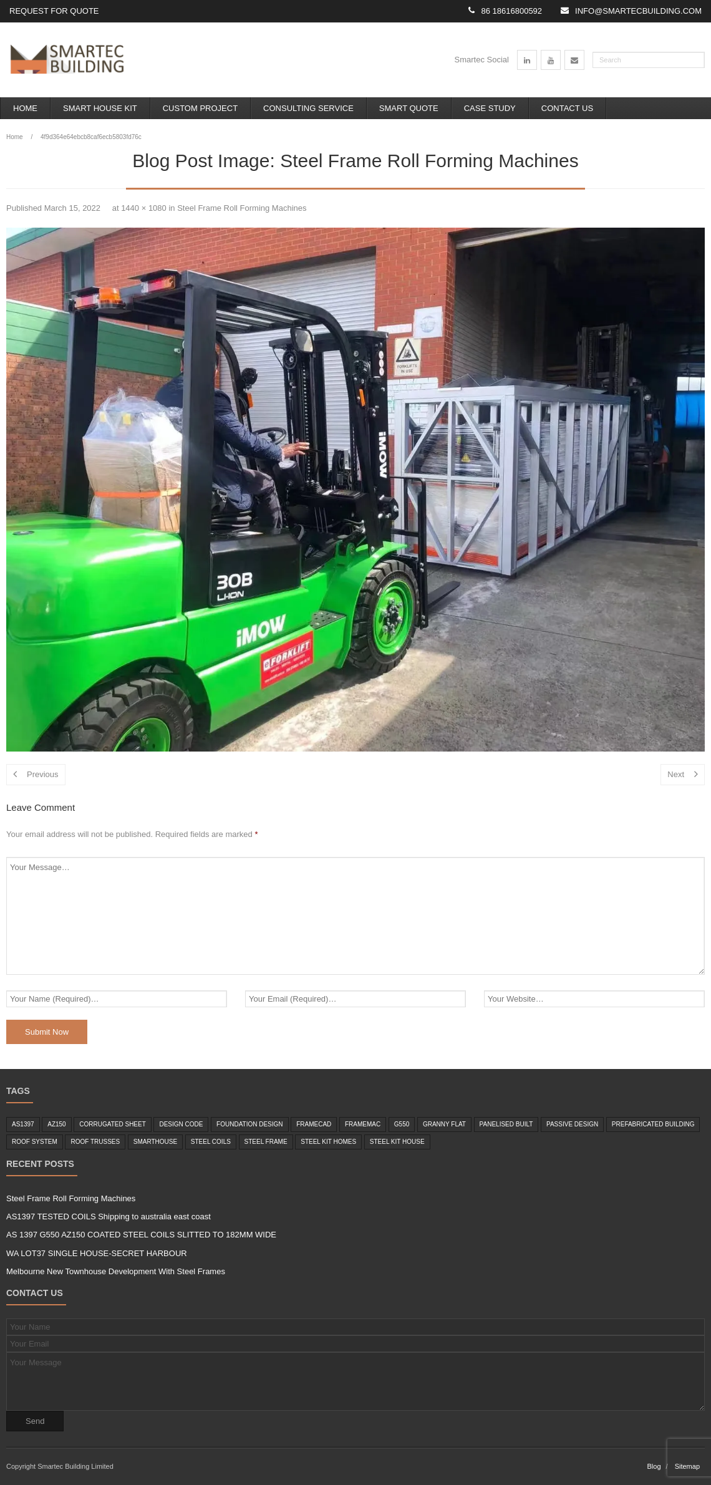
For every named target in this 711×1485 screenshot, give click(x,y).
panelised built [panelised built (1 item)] (506, 1124)
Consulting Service (308, 108)
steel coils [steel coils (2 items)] (211, 1141)
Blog (653, 1466)
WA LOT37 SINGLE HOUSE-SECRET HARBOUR (96, 1253)
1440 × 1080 (144, 208)
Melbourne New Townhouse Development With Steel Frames (115, 1271)
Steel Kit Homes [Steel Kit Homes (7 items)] (328, 1141)
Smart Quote (408, 108)
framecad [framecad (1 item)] (313, 1124)
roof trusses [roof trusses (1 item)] (95, 1141)
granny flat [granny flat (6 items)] (444, 1124)
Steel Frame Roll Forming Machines (241, 208)
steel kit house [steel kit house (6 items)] (397, 1141)
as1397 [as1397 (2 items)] (23, 1124)
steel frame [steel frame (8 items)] (266, 1141)
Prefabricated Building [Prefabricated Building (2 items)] (653, 1124)
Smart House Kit (100, 108)
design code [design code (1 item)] (181, 1124)
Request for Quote (54, 11)
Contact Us (567, 108)
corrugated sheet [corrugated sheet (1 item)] (112, 1124)
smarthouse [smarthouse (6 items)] (155, 1141)
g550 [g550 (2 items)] (401, 1124)
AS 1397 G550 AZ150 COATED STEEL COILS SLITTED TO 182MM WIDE (141, 1234)
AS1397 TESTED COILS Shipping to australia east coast (108, 1216)
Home (25, 108)
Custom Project (200, 108)
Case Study (490, 108)
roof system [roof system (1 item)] (34, 1141)
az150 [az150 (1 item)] (56, 1124)
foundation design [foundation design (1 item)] (249, 1124)
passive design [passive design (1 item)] (572, 1124)
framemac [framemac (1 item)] (362, 1124)
